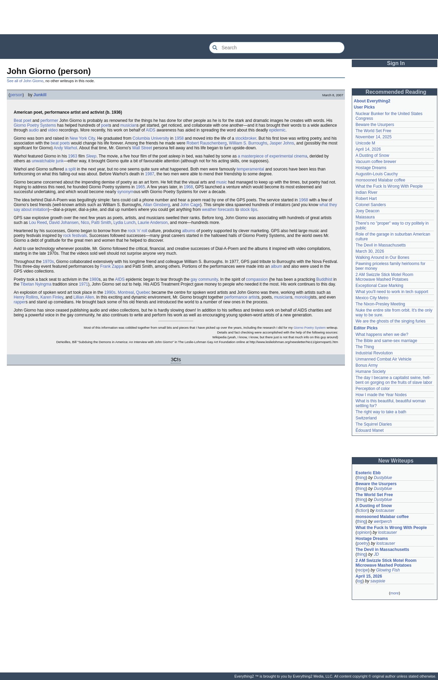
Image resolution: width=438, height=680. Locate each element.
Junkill (40, 94)
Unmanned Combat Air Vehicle (383, 359)
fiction (362, 510)
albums (188, 230)
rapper (20, 302)
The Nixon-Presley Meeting (380, 304)
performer (49, 120)
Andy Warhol (65, 148)
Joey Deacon (367, 211)
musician (128, 125)
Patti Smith (101, 222)
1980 (94, 279)
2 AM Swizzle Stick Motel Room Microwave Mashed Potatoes (384, 277)
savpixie (377, 581)
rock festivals (75, 235)
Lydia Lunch (125, 222)
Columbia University (150, 138)
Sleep (91, 156)
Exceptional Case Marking (379, 285)
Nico (85, 222)
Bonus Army (367, 365)
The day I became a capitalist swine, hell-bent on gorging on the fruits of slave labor (394, 380)
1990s (110, 292)
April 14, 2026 (368, 149)
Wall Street (142, 148)
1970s (48, 261)
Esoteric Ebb (368, 472)
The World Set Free (373, 130)
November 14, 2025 (373, 137)
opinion (363, 532)
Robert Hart (366, 198)
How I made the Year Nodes (381, 394)
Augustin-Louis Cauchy (377, 174)
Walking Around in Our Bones (382, 257)
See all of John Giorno (25, 81)
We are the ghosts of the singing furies (391, 321)
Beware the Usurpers (375, 124)
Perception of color (373, 388)
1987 (149, 174)
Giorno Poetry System (310, 327)
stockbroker (245, 138)
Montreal (126, 292)
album (276, 266)
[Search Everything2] (277, 47)
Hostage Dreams (371, 167)
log (359, 581)
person (16, 94)
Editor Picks (365, 328)
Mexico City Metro (372, 297)
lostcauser (385, 510)
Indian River (366, 192)
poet (105, 125)
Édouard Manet (370, 430)
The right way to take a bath (381, 412)
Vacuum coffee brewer (376, 161)
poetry (362, 543)
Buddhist (324, 279)
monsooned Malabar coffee (380, 180)
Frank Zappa (112, 266)
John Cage (190, 204)
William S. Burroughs (248, 143)
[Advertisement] (219, 17)
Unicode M (365, 143)
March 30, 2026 (370, 251)
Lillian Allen (84, 297)
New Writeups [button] (396, 461)
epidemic (277, 130)
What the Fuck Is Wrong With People (389, 186)
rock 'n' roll (137, 230)
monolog (302, 297)
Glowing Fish (388, 570)
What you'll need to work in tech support (392, 291)
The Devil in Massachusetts (381, 245)
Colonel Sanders (371, 204)
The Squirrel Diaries (374, 424)
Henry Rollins (26, 297)
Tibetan (27, 284)
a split (70, 169)
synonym (125, 191)
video (53, 130)
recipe (362, 570)
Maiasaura (365, 217)
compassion (257, 279)
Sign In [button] (396, 63)
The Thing (365, 346)
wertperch (383, 521)
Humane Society (371, 371)
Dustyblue (383, 477)
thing (361, 477)
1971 (83, 284)
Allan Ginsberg (156, 204)
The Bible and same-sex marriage (386, 340)
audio (34, 130)
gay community (204, 279)
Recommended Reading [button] (395, 92)
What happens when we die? (382, 334)
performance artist (240, 297)
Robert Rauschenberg (206, 143)
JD (376, 554)
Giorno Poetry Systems (35, 125)
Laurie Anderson (153, 222)
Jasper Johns (282, 143)
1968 (188, 187)
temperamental (250, 169)
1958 (179, 138)
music (221, 182)
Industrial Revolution (374, 353)
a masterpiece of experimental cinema (272, 156)
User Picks (364, 107)
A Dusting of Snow (372, 155)
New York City (82, 138)
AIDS (150, 130)
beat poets (60, 143)
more (394, 593)
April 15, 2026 (369, 576)
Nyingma (43, 284)
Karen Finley (51, 297)
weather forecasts (218, 209)
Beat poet (22, 120)
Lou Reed (38, 222)
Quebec (143, 292)
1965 (140, 187)
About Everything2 (372, 101)
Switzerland (366, 418)
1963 (72, 156)
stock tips (248, 209)
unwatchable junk (48, 161)
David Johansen (63, 222)
